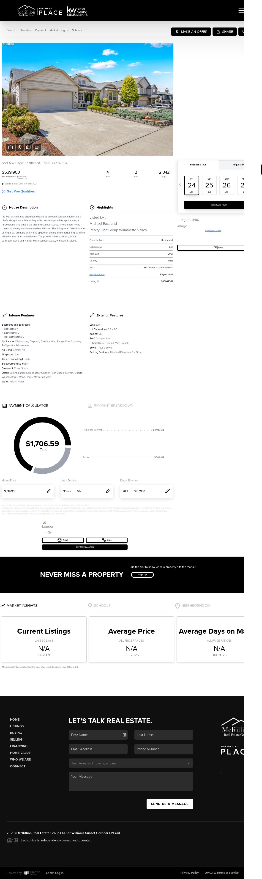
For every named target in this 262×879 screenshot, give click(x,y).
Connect (17, 766)
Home (14, 720)
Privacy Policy (189, 873)
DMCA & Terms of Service (222, 873)
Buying (16, 733)
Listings (17, 726)
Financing (18, 746)
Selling (16, 740)
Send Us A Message (170, 804)
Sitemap (249, 873)
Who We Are (20, 759)
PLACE (116, 833)
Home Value (20, 753)
